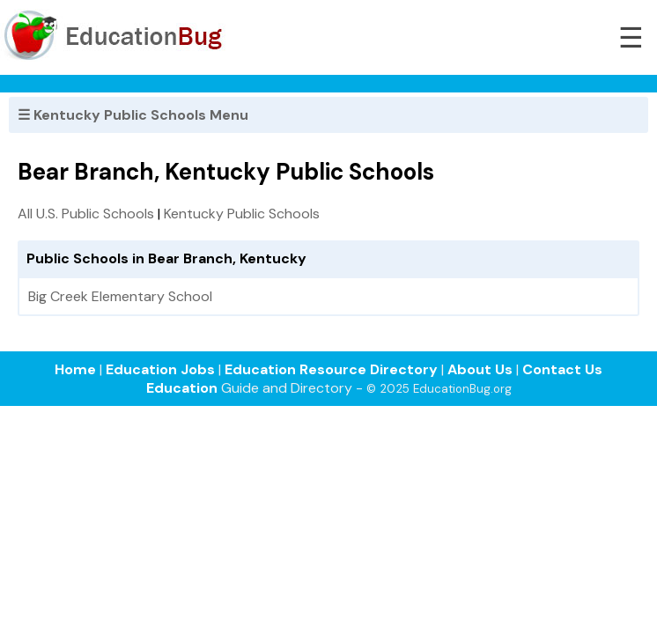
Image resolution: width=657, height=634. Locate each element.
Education (182, 388)
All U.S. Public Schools (86, 213)
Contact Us (562, 369)
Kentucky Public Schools (242, 213)
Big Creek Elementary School (120, 296)
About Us (480, 369)
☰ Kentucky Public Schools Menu (133, 115)
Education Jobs (160, 369)
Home (75, 369)
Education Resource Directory (331, 369)
